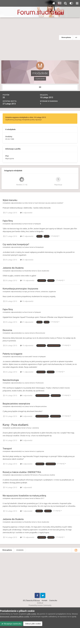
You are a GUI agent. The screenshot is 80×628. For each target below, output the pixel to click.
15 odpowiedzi (26, 345)
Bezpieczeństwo (41, 406)
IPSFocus (36, 600)
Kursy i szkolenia (33, 428)
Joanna (26, 333)
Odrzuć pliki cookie (33, 624)
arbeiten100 (28, 475)
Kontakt (44, 600)
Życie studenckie (43, 271)
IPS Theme (27, 600)
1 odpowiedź (26, 487)
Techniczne (40, 383)
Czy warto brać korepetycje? (16, 244)
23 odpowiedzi (26, 260)
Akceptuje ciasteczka (11, 624)
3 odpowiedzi (26, 213)
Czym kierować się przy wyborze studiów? (48, 203)
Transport (7, 448)
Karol (26, 224)
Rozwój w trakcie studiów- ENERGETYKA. (22, 472)
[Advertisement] (29, 37)
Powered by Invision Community (40, 605)
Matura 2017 (39, 498)
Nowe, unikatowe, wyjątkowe (46, 291)
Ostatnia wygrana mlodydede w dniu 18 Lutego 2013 (25, 117)
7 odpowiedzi (26, 511)
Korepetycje (39, 247)
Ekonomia (7, 330)
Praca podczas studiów (47, 475)
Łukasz (26, 247)
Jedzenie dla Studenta (13, 268)
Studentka (27, 271)
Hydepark (37, 224)
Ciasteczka (53, 600)
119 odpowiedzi (27, 280)
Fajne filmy (8, 221)
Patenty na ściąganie (12, 354)
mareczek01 (28, 356)
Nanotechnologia (11, 380)
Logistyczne (40, 451)
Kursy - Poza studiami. (16, 424)
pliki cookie (31, 614)
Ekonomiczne (40, 333)
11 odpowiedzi (26, 372)
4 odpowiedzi (26, 464)
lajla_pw (27, 291)
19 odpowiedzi (26, 301)
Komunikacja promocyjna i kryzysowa (20, 288)
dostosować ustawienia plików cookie (14, 617)
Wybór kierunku (10, 200)
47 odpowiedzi (26, 236)
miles (26, 203)
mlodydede (6, 203)
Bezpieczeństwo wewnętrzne (16, 403)
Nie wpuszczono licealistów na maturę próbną (24, 495)
